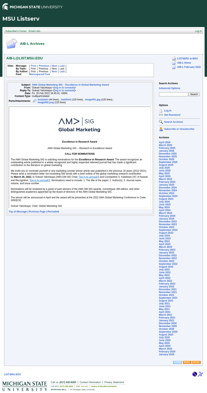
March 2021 (165, 314)
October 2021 (166, 295)
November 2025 (168, 156)
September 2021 (168, 297)
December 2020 (168, 323)
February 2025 (167, 182)
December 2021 (168, 289)
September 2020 (168, 331)
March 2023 (165, 247)
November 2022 (168, 258)
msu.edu (84, 386)
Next (54, 65)
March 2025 (165, 179)
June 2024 (165, 204)
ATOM (177, 362)
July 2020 (164, 337)
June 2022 (165, 272)
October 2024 (166, 193)
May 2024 (164, 207)
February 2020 (167, 351)
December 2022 (168, 255)
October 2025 (166, 159)
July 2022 (164, 269)
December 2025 (168, 153)
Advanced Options (169, 88)
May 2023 (164, 241)
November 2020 (168, 326)
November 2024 (168, 190)
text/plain (43, 99)
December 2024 (168, 187)
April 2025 (164, 176)
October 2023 (166, 227)
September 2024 (168, 196)
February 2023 (167, 249)
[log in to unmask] (64, 87)
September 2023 (168, 230)
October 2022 (166, 261)
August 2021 (166, 300)
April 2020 (164, 346)
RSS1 (187, 362)
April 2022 (164, 278)
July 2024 (164, 201)
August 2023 (166, 232)
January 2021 (166, 320)
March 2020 (165, 348)
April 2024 (164, 210)
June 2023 (165, 238)
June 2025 (165, 170)
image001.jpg (92, 99)
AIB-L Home (184, 62)
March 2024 (165, 213)
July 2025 (164, 167)
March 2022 (165, 281)
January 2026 (166, 150)
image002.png (46, 102)
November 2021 (168, 292)
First (33, 65)
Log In (167, 110)
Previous (44, 65)
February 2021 (167, 317)
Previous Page (37, 211)
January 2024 (166, 218)
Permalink (53, 211)
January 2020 (166, 354)
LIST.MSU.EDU (12, 374)
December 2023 (168, 221)
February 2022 (167, 283)
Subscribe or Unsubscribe (179, 129)
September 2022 (168, 264)
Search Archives (168, 83)
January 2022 (166, 286)
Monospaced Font (39, 74)
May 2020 (164, 343)
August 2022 (166, 266)
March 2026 (165, 145)
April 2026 (164, 142)
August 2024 (166, 199)
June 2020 (165, 340)
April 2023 (164, 244)
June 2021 (165, 306)
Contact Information (90, 382)
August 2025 (166, 165)
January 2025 (166, 184)
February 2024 (167, 215)
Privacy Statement (114, 382)
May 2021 (164, 309)
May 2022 (164, 275)
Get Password (172, 114)
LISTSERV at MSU (187, 58)
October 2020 (166, 329)
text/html (66, 99)
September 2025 (168, 162)
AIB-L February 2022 (189, 67)
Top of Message (18, 211)
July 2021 (164, 303)
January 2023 (166, 252)
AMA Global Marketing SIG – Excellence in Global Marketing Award (70, 84)
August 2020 (166, 334)
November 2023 (168, 224)
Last (62, 65)
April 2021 (164, 312)
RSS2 (196, 362)
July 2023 (164, 235)
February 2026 (167, 148)
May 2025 (164, 173)
